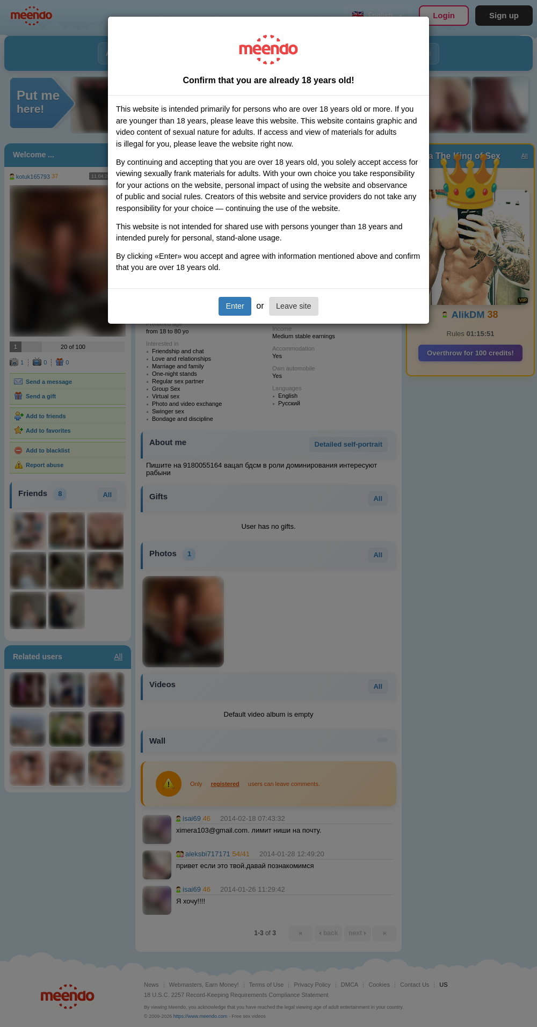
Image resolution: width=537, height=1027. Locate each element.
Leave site (293, 306)
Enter (235, 306)
